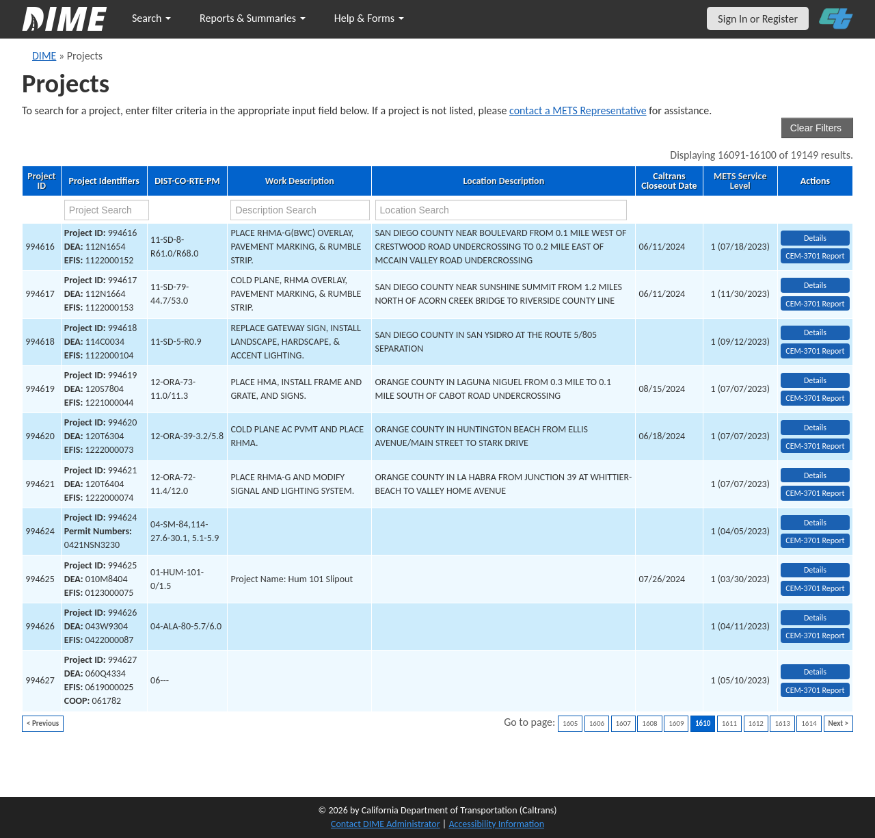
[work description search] (300, 210)
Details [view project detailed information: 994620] (815, 427)
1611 (729, 723)
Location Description (504, 181)
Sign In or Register (758, 18)
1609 (676, 723)
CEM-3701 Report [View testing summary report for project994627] (814, 690)
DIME (44, 55)
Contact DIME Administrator (385, 824)
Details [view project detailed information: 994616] (815, 238)
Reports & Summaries (253, 18)
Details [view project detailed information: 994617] (815, 285)
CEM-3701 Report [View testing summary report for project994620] (814, 446)
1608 (649, 723)
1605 (570, 723)
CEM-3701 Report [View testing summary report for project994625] (814, 588)
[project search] (106, 210)
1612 (756, 723)
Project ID (41, 181)
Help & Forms (369, 18)
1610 (702, 723)
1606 (596, 723)
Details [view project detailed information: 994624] (815, 522)
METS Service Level (740, 181)
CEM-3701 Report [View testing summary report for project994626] (814, 635)
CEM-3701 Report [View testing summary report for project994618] (814, 351)
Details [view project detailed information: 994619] (815, 380)
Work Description (299, 181)
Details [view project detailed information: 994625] (815, 570)
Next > (838, 723)
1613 (782, 723)
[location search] (501, 210)
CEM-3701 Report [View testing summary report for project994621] (814, 493)
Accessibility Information (496, 824)
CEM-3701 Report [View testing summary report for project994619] (814, 398)
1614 (808, 723)
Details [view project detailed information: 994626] (815, 618)
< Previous (43, 723)
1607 (623, 723)
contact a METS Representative (578, 110)
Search (151, 18)
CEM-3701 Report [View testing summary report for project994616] (814, 256)
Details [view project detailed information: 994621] (815, 475)
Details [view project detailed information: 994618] (815, 332)
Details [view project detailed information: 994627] (815, 672)
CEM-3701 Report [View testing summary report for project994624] (814, 540)
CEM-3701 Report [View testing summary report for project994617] (814, 304)
